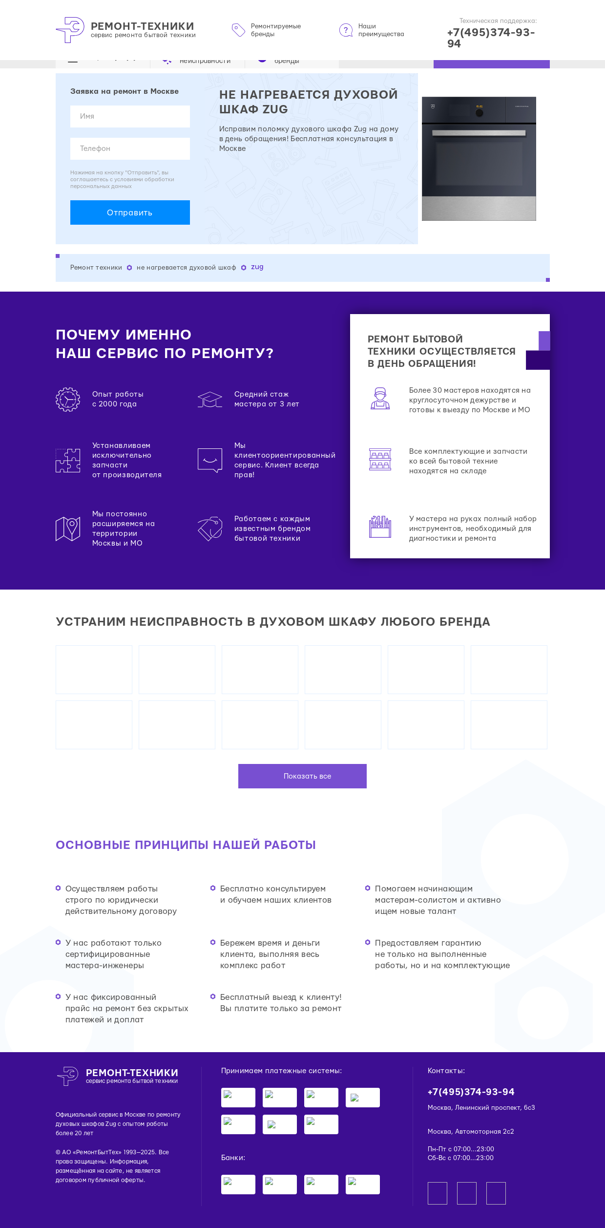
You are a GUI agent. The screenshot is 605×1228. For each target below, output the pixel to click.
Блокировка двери (93, 1072)
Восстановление (90, 623)
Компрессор (83, 755)
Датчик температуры (97, 1125)
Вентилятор (82, 693)
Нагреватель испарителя (103, 728)
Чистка (74, 1020)
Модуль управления (95, 746)
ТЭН (70, 1107)
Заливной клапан (91, 1055)
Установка (80, 658)
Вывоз (73, 632)
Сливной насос (87, 1090)
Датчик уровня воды (96, 1116)
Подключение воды (95, 1028)
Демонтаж (80, 640)
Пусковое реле (87, 702)
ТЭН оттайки (84, 720)
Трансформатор (88, 676)
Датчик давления (91, 1046)
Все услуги (81, 764)
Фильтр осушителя (94, 684)
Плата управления (93, 1063)
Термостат (80, 711)
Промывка (80, 1011)
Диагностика (84, 649)
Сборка (75, 967)
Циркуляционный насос (102, 1099)
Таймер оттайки (89, 737)
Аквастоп (78, 1081)
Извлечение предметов (100, 1002)
